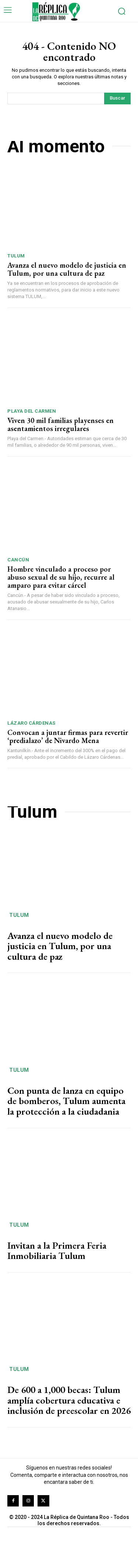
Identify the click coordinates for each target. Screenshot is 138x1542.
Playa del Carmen (31, 411)
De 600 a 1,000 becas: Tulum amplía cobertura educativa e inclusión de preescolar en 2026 (69, 1400)
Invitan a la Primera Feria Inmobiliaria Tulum (56, 1250)
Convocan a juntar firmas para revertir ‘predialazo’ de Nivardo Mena (67, 736)
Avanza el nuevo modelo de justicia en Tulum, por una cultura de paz (66, 269)
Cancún (18, 559)
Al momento (56, 146)
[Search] (117, 98)
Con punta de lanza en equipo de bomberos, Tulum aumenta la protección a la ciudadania (66, 1101)
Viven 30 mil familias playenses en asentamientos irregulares (60, 424)
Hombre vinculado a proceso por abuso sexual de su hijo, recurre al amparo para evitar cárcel (60, 577)
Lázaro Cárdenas (31, 723)
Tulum (16, 255)
